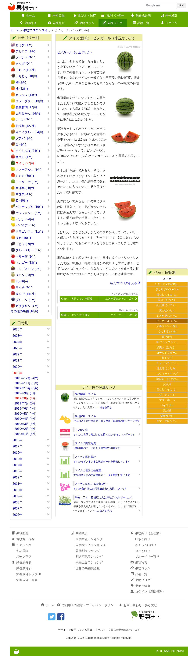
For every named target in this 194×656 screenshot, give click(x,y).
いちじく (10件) (33, 76)
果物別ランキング (88, 550)
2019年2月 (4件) (25, 428)
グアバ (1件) (33, 138)
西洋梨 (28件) (33, 188)
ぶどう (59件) (33, 244)
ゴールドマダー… (167, 352)
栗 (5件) (33, 144)
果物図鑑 (56, 15)
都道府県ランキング (89, 556)
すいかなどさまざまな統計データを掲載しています (102, 461)
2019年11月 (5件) (26, 383)
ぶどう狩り (142, 550)
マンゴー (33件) (33, 262)
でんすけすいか (167, 331)
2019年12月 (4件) (26, 378)
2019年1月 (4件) (25, 434)
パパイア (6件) (33, 225)
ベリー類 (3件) (33, 256)
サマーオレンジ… (167, 420)
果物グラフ (23, 556)
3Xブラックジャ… (167, 342)
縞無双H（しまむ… (167, 378)
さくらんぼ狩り (145, 545)
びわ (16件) (33, 237)
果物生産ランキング (89, 539)
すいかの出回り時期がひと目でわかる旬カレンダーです (104, 434)
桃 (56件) (33, 281)
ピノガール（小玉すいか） (75, 52)
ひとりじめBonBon (167, 289)
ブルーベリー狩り (147, 556)
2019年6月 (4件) (25, 408)
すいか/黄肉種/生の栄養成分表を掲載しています (100, 488)
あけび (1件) (33, 45)
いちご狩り (142, 539)
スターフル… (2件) (33, 169)
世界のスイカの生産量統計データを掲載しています (102, 475)
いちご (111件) (33, 70)
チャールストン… (167, 363)
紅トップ (167, 357)
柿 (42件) (33, 88)
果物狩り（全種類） (146, 533)
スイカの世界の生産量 (88, 470)
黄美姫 (167, 384)
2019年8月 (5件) (25, 398)
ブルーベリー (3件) (33, 250)
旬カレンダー (112, 15)
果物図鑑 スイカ (85, 394)
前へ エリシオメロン (75, 315)
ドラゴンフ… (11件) (33, 231)
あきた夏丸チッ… (167, 315)
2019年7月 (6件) (25, 403)
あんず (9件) (33, 63)
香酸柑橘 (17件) (33, 107)
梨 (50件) (33, 200)
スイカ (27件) (33, 163)
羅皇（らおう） (167, 299)
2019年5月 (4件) (25, 413)
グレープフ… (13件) (33, 101)
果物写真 (56, 23)
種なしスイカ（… (167, 294)
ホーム (28, 15)
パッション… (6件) (33, 213)
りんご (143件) (33, 293)
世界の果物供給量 (88, 568)
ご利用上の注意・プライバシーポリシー (86, 605)
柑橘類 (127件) (33, 126)
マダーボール (167, 399)
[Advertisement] (97, 354)
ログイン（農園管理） (148, 591)
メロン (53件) (33, 275)
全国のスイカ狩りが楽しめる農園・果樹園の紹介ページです (107, 420)
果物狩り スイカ (85, 416)
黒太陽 (167, 410)
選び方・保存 (84, 15)
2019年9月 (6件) (25, 393)
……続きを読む (103, 407)
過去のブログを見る (123, 283)
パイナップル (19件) (33, 206)
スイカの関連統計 (85, 456)
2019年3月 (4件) (25, 423)
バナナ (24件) (33, 219)
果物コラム (84, 23)
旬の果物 (22, 550)
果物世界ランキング (89, 562)
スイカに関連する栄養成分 (91, 483)
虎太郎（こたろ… (167, 368)
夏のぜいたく (167, 310)
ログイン (169, 23)
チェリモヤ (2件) (33, 182)
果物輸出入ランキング (91, 545)
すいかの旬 (81, 429)
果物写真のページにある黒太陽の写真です (97, 447)
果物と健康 (140, 585)
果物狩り (28, 23)
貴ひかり (167, 336)
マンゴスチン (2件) (33, 268)
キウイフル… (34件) (33, 132)
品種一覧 (141, 23)
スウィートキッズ (167, 373)
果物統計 (169, 15)
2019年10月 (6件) (26, 388)
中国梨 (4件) (33, 194)
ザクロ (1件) (33, 157)
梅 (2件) (33, 82)
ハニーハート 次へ (124, 315)
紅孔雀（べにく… (167, 305)
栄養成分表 (141, 15)
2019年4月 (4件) (25, 418)
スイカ (46, 30)
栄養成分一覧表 (27, 580)
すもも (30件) (33, 175)
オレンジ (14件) (33, 95)
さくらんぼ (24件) (33, 150)
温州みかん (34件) (33, 113)
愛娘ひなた (167, 415)
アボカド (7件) (33, 57)
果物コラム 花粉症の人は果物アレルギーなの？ (104, 497)
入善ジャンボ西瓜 (167, 326)
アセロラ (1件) (33, 51)
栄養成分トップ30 (28, 574)
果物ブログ (113, 23)
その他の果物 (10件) (30, 311)
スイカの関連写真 (85, 443)
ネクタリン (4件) (33, 306)
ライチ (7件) (33, 287)
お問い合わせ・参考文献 (138, 605)
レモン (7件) (33, 119)
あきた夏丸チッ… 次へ (121, 298)
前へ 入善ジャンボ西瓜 (76, 298)
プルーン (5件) (33, 300)
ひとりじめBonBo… (167, 284)
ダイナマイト (167, 394)
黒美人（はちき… (167, 347)
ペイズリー (167, 405)
